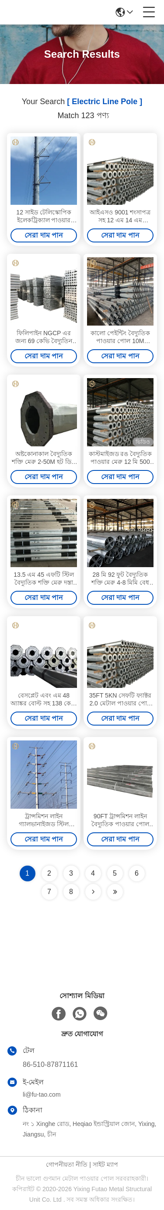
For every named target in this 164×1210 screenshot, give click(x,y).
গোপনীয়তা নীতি (66, 1164)
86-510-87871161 (50, 1064)
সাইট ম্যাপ (105, 1164)
